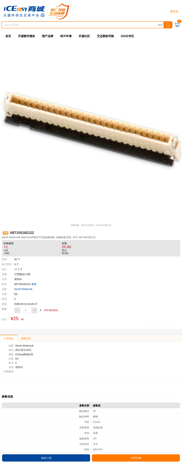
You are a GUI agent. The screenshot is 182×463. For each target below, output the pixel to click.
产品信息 (9, 338)
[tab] (8, 338)
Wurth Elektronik (23, 289)
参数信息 (26, 338)
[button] (17, 310)
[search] (168, 24)
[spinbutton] (25, 310)
